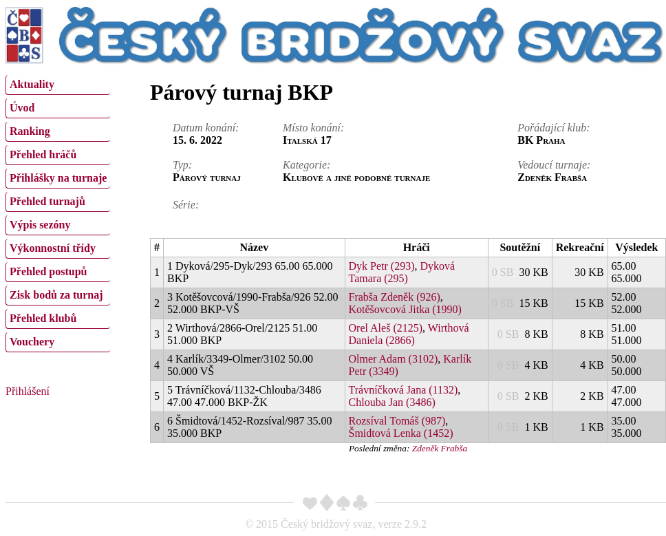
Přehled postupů (48, 271)
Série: (186, 205)
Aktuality (32, 84)
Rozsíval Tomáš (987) (397, 421)
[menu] (58, 212)
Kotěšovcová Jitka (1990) (405, 309)
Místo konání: (313, 127)
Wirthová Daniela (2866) (409, 334)
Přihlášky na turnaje (58, 178)
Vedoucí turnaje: (553, 165)
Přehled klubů (43, 318)
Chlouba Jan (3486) (392, 402)
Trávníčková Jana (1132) (403, 390)
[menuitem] (58, 85)
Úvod (22, 108)
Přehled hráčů (43, 154)
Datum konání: (206, 127)
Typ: (182, 165)
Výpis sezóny (40, 225)
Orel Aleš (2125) (386, 328)
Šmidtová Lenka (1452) (401, 433)
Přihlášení (28, 391)
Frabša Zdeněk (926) (394, 297)
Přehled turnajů (47, 201)
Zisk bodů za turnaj (56, 295)
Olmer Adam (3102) (393, 359)
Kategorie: (306, 165)
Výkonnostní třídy (53, 248)
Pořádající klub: (553, 127)
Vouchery (32, 341)
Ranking (30, 131)
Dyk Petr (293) (382, 266)
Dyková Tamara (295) (402, 272)
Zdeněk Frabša (439, 448)
